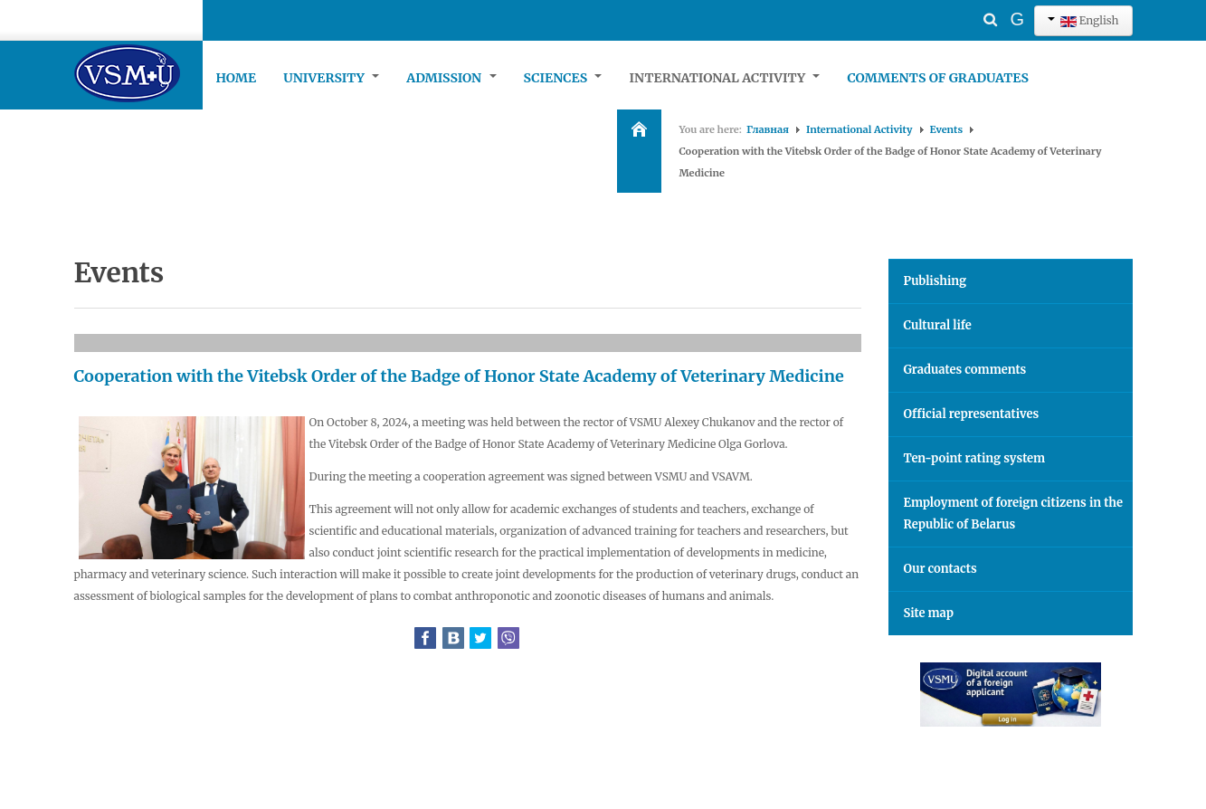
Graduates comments (965, 369)
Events (947, 129)
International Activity (724, 78)
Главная (767, 129)
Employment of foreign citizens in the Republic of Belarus (1014, 513)
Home (236, 78)
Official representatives (972, 414)
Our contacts (940, 568)
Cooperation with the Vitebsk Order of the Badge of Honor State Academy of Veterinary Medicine (459, 376)
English (1083, 20)
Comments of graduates (938, 78)
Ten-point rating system (975, 458)
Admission (451, 78)
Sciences (563, 78)
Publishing (935, 281)
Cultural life (938, 325)
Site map (929, 613)
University (331, 78)
